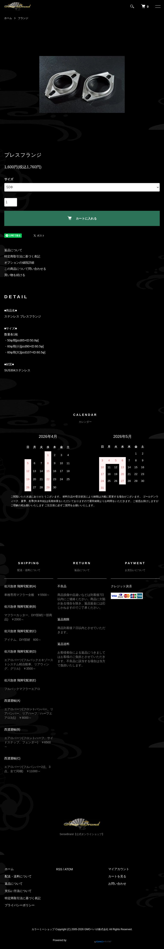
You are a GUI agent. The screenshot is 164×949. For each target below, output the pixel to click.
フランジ (23, 18)
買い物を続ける (14, 275)
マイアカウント (118, 869)
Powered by (82, 939)
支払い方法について (17, 891)
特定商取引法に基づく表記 (22, 256)
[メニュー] (157, 6)
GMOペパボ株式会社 (96, 929)
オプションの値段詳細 (19, 262)
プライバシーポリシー (19, 905)
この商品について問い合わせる (25, 268)
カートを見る (117, 876)
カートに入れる (82, 218)
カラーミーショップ (43, 929)
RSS (59, 869)
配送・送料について (17, 876)
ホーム (8, 18)
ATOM (68, 869)
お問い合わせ (117, 883)
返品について (13, 250)
